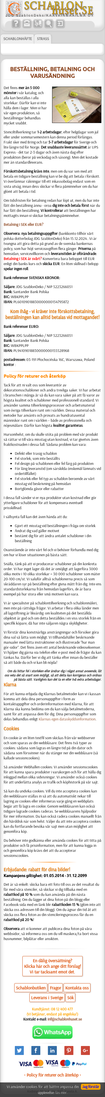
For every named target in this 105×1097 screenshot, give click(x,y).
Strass (43, 38)
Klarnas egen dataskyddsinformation (67, 719)
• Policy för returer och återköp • (52, 1075)
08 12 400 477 (62, 1009)
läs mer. (61, 1092)
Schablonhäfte (17, 38)
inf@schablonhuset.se (65, 1019)
